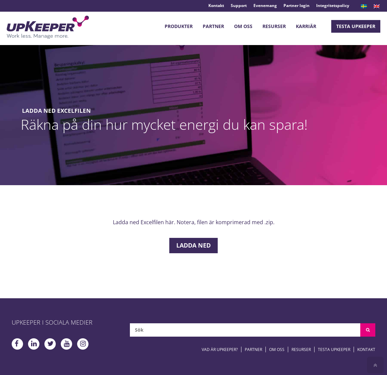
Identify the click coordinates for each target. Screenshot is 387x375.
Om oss (243, 26)
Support (239, 5)
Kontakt (216, 5)
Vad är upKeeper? (220, 349)
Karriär (306, 26)
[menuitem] (364, 6)
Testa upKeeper (355, 26)
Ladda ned (193, 245)
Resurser (274, 26)
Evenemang (265, 5)
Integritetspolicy (332, 5)
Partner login (296, 5)
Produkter (179, 26)
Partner (213, 26)
